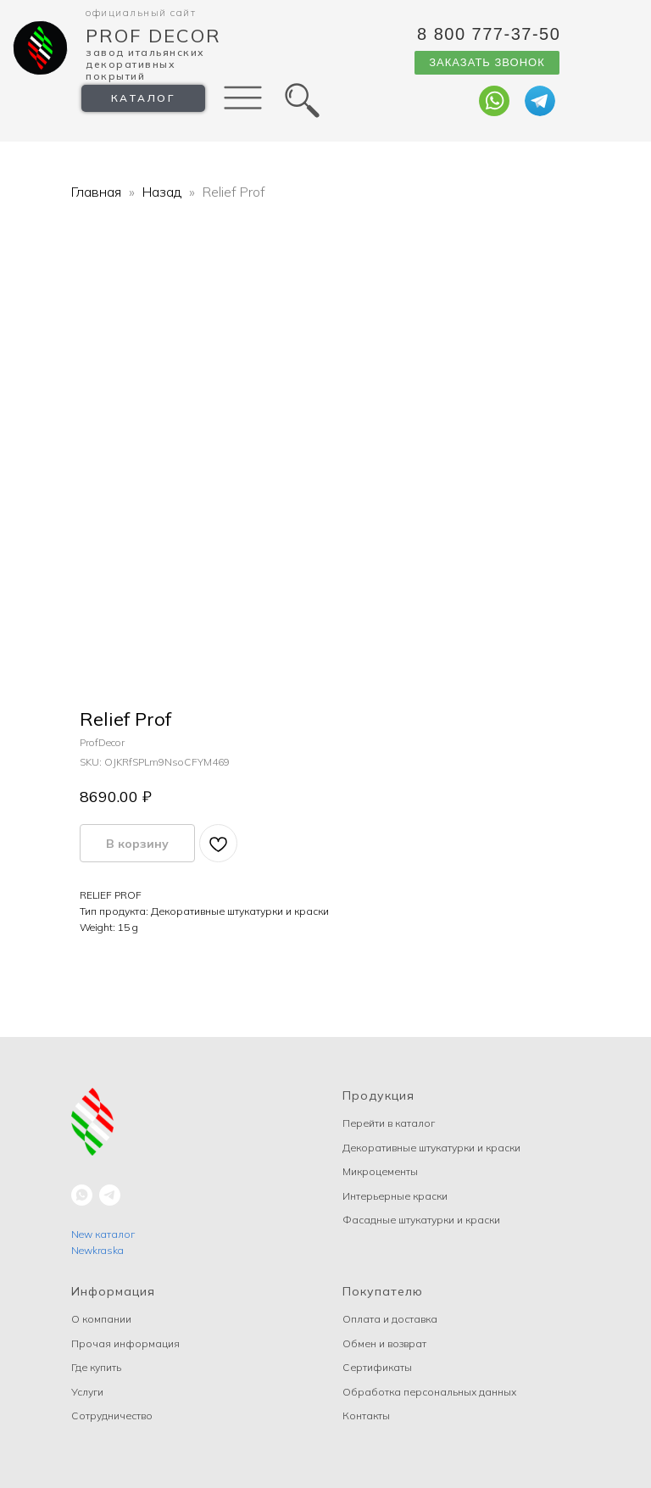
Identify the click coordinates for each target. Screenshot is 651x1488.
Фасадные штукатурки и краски (421, 1219)
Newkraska (97, 1250)
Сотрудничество (112, 1415)
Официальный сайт (141, 12)
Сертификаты (377, 1367)
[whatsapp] (81, 1195)
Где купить (96, 1367)
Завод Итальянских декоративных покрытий (145, 64)
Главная (96, 191)
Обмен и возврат (384, 1343)
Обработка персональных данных (429, 1391)
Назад (163, 191)
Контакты (366, 1415)
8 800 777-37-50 (488, 34)
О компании (101, 1318)
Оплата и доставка (389, 1318)
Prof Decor (153, 35)
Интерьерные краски (395, 1196)
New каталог (103, 1234)
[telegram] (109, 1195)
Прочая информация (125, 1343)
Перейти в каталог (388, 1123)
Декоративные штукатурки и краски (431, 1147)
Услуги (87, 1391)
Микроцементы (380, 1171)
